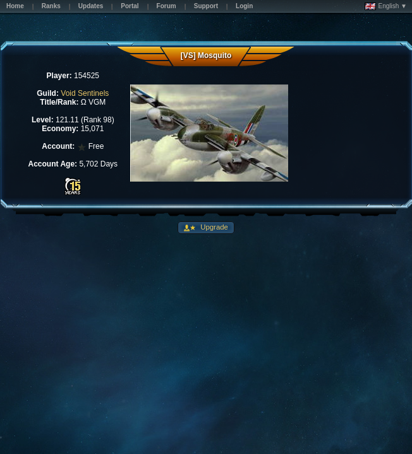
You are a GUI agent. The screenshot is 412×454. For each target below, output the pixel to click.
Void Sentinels (85, 93)
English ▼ (386, 6)
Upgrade (213, 227)
